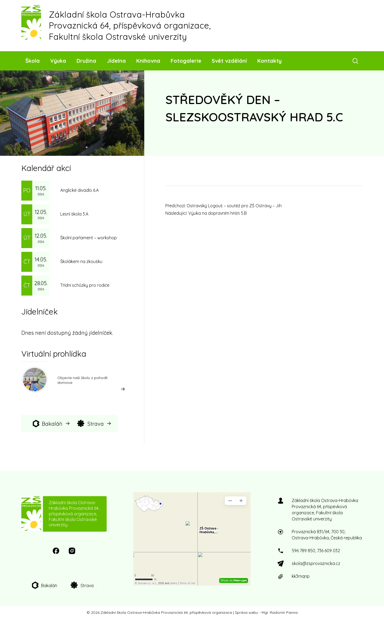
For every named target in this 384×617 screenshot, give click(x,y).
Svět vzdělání (229, 60)
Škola (32, 60)
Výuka (58, 60)
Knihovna (148, 60)
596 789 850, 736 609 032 (316, 550)
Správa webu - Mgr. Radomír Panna (266, 612)
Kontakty (269, 60)
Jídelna (116, 60)
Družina (86, 60)
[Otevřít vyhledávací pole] (356, 61)
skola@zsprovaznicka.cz (316, 563)
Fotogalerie (186, 60)
